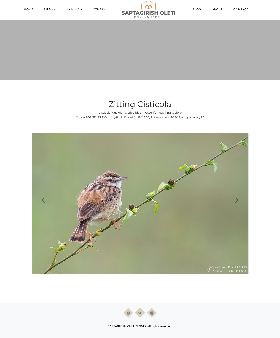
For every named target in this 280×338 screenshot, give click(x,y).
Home (28, 9)
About (217, 9)
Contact (240, 9)
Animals (73, 9)
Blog (197, 9)
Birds (48, 9)
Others (99, 9)
